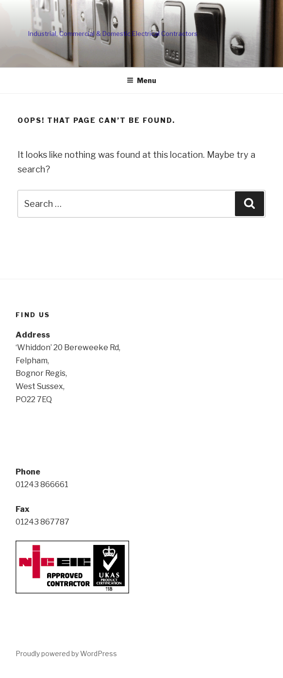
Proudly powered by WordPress (66, 653)
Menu (141, 80)
